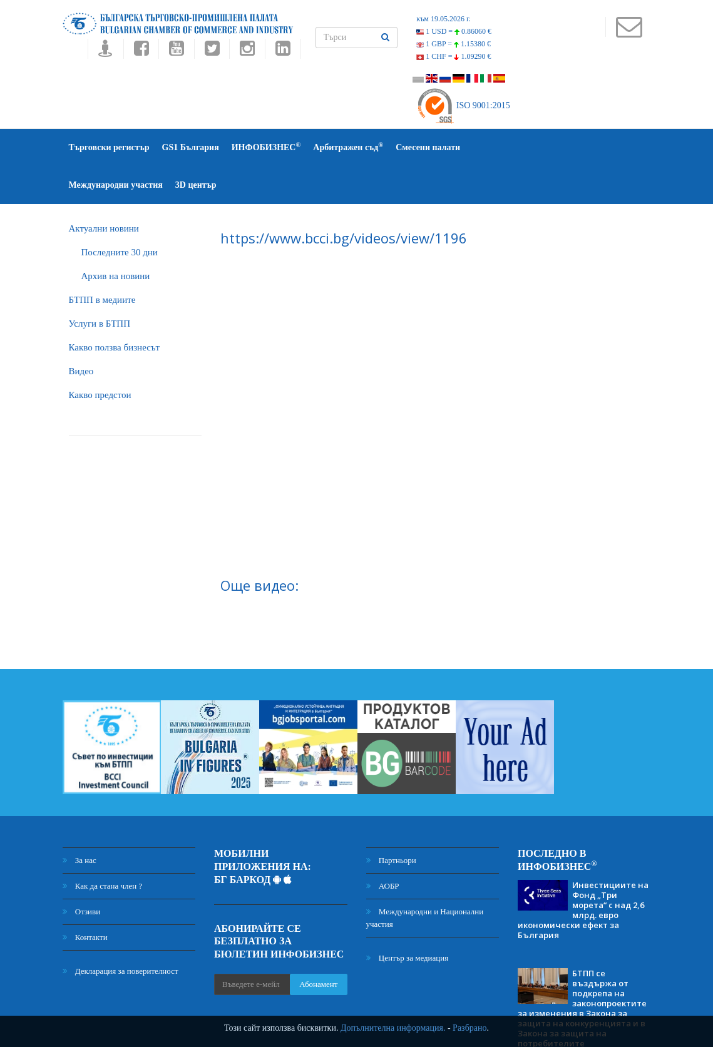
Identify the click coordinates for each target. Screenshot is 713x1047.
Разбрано (469, 1028)
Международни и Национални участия (425, 880)
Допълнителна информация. (393, 1028)
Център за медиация (407, 920)
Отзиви (82, 874)
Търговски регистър (109, 147)
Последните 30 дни (119, 215)
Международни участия (520, 147)
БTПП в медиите (102, 262)
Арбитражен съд (348, 146)
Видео (81, 334)
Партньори (391, 822)
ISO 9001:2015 (463, 105)
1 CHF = (453, 56)
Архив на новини (115, 238)
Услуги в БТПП (99, 286)
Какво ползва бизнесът (114, 310)
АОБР (382, 848)
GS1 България (190, 147)
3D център (599, 147)
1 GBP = (453, 43)
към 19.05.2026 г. (443, 18)
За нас (79, 822)
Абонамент (318, 946)
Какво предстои (100, 357)
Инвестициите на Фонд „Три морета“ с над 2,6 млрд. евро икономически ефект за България (583, 872)
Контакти (85, 899)
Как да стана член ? (103, 848)
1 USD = (453, 31)
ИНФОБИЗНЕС (266, 146)
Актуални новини (104, 191)
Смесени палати (428, 147)
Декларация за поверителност (120, 933)
